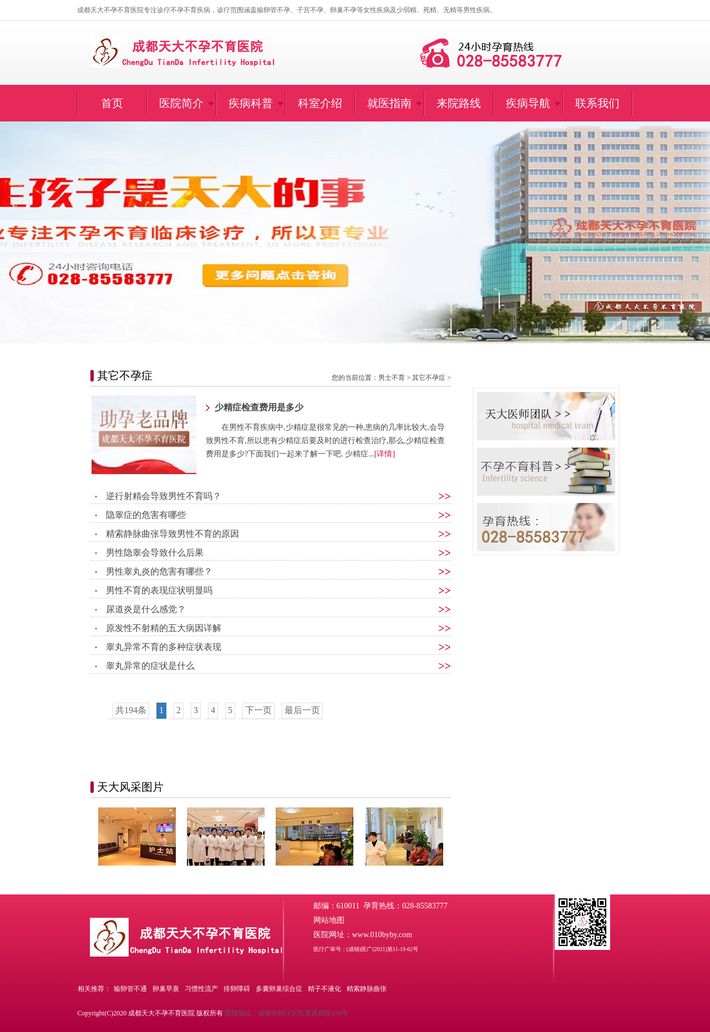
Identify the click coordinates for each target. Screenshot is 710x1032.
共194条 (130, 710)
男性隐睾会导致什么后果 (155, 552)
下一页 (258, 710)
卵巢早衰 (166, 989)
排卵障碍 (237, 989)
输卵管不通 (130, 989)
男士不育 (391, 378)
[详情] (384, 454)
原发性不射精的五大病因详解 (163, 628)
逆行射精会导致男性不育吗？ (163, 496)
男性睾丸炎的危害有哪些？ (159, 571)
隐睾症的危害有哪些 (146, 515)
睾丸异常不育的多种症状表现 (163, 647)
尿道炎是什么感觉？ (146, 609)
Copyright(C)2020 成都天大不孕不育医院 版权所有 (151, 1013)
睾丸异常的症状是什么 (150, 665)
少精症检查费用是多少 (259, 407)
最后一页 (302, 710)
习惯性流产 (201, 989)
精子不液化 (324, 989)
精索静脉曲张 (367, 989)
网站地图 (328, 920)
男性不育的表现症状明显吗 (159, 590)
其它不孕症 (428, 378)
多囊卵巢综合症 (279, 989)
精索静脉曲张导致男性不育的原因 (172, 533)
